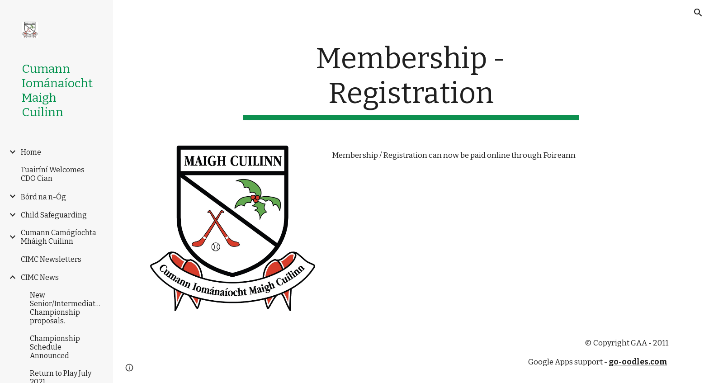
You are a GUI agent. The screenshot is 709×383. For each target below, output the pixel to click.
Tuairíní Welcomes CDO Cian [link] (53, 174)
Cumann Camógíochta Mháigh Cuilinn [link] (58, 237)
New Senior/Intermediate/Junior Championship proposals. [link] (67, 308)
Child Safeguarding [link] (54, 215)
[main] (411, 81)
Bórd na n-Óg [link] (43, 197)
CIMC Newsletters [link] (51, 259)
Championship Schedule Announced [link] (55, 347)
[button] (698, 13)
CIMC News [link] (40, 277)
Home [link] (31, 152)
